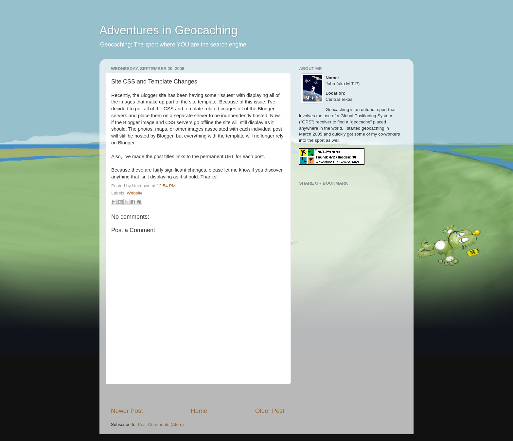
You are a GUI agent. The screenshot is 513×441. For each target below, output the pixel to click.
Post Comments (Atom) (161, 424)
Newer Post (127, 410)
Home (199, 410)
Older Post (269, 410)
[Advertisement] (197, 395)
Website (135, 193)
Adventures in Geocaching (168, 30)
